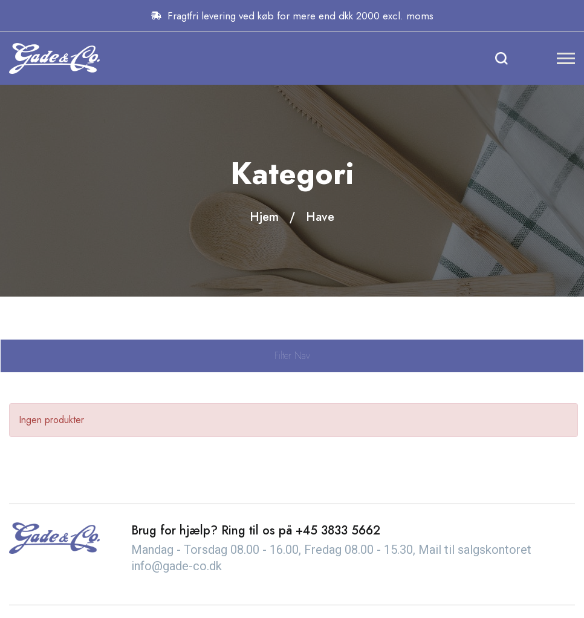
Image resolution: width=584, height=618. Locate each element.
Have (320, 217)
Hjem (264, 217)
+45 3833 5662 (338, 530)
